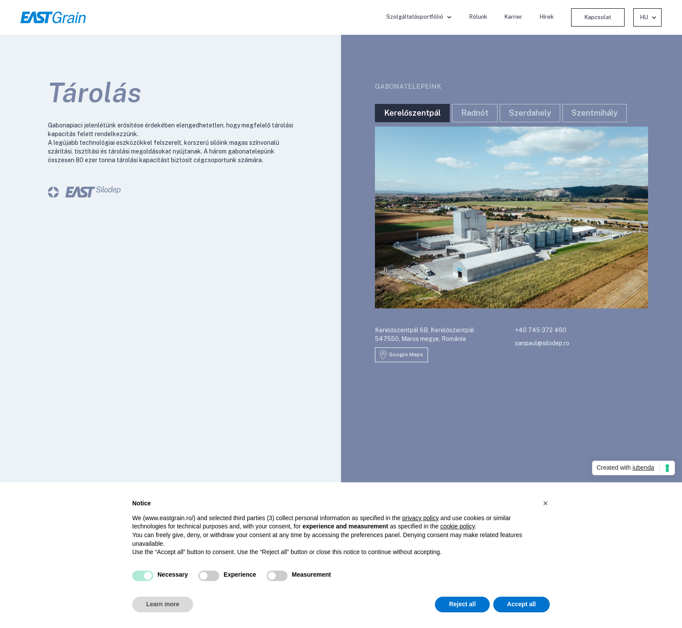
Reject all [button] (462, 604)
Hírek (547, 16)
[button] (419, 17)
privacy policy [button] (420, 517)
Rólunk (478, 16)
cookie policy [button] (457, 526)
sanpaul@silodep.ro (542, 343)
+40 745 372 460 (540, 330)
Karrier (513, 16)
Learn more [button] (162, 604)
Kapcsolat (598, 17)
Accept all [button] (521, 604)
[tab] (412, 113)
